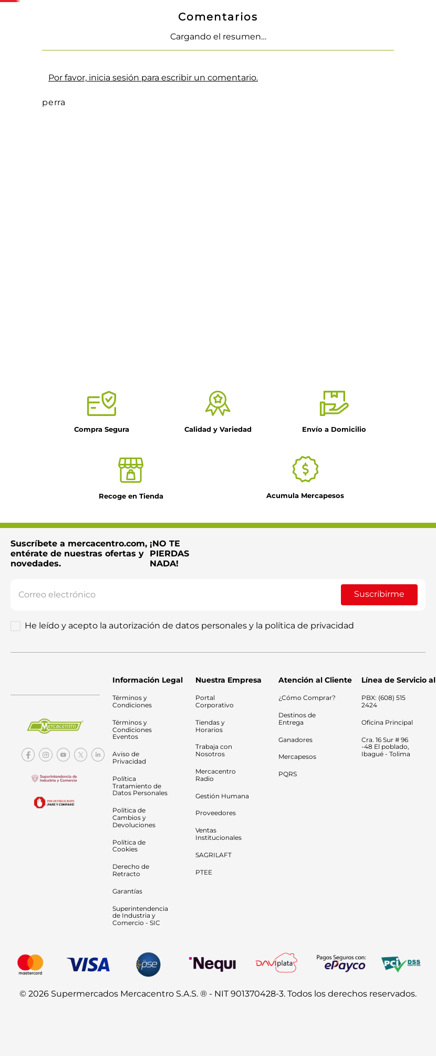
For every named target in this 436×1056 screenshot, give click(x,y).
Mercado (40, 46)
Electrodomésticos (120, 46)
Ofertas (263, 52)
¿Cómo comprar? (377, 130)
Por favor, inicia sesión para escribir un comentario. (153, 362)
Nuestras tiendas (371, 52)
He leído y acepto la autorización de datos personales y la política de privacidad (189, 628)
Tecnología (45, 59)
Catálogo (316, 52)
